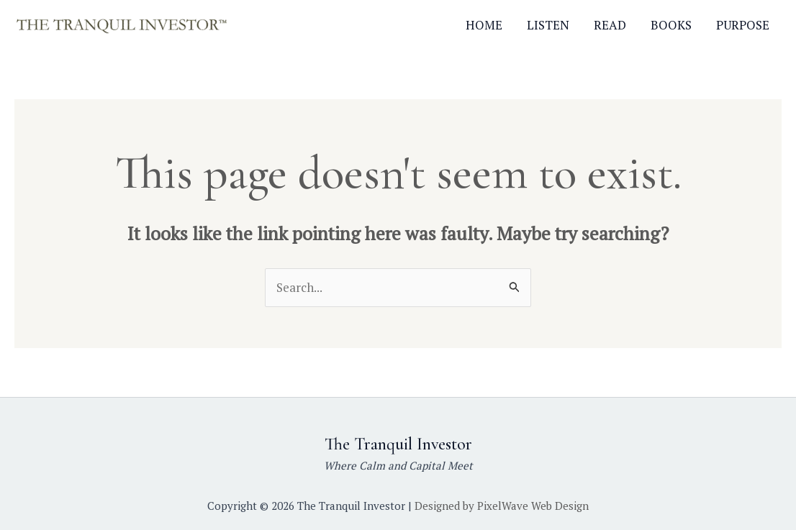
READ (610, 25)
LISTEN (548, 25)
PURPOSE (742, 25)
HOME (484, 25)
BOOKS (671, 25)
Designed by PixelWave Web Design (502, 505)
